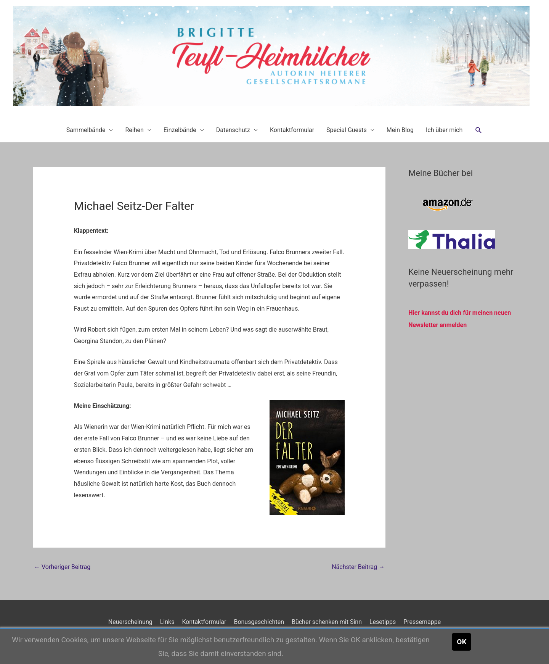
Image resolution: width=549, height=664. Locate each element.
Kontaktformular (292, 130)
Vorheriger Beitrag (62, 567)
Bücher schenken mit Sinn (327, 621)
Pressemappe (422, 621)
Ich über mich (444, 130)
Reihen (134, 130)
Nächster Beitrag (358, 567)
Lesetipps (382, 621)
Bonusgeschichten (259, 621)
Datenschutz (233, 130)
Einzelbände (180, 130)
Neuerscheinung (130, 621)
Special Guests (346, 130)
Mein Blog (400, 130)
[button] (479, 130)
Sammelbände (86, 130)
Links (167, 621)
